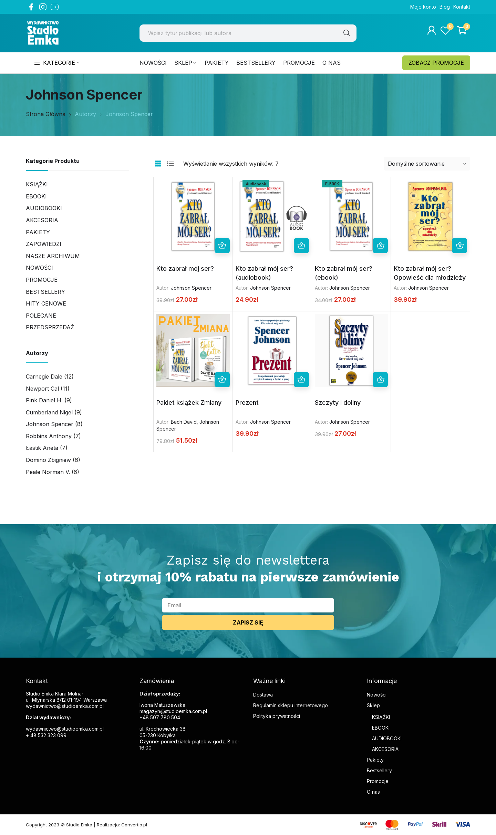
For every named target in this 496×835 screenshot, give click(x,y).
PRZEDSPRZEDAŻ (50, 327)
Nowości (39, 267)
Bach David (184, 422)
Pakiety (38, 232)
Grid (157, 164)
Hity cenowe (46, 303)
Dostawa (263, 695)
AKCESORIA (42, 220)
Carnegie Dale (44, 376)
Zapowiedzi (43, 243)
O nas (373, 792)
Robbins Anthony (49, 436)
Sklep (373, 705)
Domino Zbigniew (48, 459)
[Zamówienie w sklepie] (427, 164)
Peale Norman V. (48, 471)
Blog (445, 7)
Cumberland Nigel (49, 412)
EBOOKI (381, 728)
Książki (37, 184)
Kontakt (461, 7)
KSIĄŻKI (381, 717)
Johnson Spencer (191, 288)
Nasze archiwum (53, 255)
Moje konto (423, 7)
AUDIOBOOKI (387, 738)
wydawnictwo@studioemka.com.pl (65, 729)
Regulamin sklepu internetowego (290, 705)
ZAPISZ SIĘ (248, 622)
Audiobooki (44, 208)
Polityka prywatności (276, 716)
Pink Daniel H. (44, 400)
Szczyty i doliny (338, 402)
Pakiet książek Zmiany (188, 402)
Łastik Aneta (42, 447)
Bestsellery (45, 291)
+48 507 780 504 (160, 717)
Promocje (42, 279)
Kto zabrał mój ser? (185, 268)
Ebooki (36, 196)
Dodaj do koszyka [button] (222, 245)
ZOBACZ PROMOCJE (436, 62)
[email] (248, 605)
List (170, 164)
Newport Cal (42, 388)
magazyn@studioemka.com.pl (173, 711)
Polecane (41, 315)
